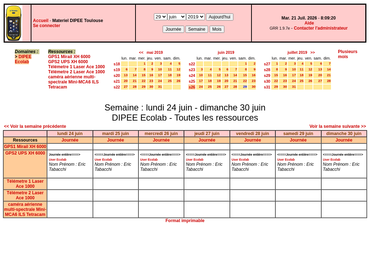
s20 (116, 75)
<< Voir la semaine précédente (35, 126)
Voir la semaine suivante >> (337, 126)
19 (178, 75)
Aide (309, 23)
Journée (69, 140)
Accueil (40, 20)
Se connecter (46, 25)
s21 (116, 81)
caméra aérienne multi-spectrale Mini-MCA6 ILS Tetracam (73, 82)
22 (143, 81)
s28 (267, 70)
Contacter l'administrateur (321, 28)
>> (312, 52)
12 (178, 69)
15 (143, 75)
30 (151, 86)
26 (178, 81)
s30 (267, 81)
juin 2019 (226, 52)
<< (141, 52)
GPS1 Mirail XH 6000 (69, 56)
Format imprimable (185, 220)
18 (170, 75)
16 (151, 75)
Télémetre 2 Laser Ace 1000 (76, 71)
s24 (192, 75)
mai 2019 (155, 52)
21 (135, 81)
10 (160, 69)
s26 (192, 87)
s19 (116, 70)
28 (135, 86)
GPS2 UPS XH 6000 (68, 61)
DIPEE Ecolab (23, 59)
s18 (116, 64)
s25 (192, 81)
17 (160, 75)
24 (160, 81)
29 (143, 86)
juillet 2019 (297, 52)
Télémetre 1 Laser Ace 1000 (76, 66)
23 (151, 81)
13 (126, 75)
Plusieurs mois (347, 54)
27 (126, 86)
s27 (267, 64)
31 (160, 86)
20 (126, 81)
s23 (192, 70)
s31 (267, 87)
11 (170, 69)
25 (170, 81)
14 (135, 75)
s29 (267, 75)
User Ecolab (57, 159)
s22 (116, 87)
